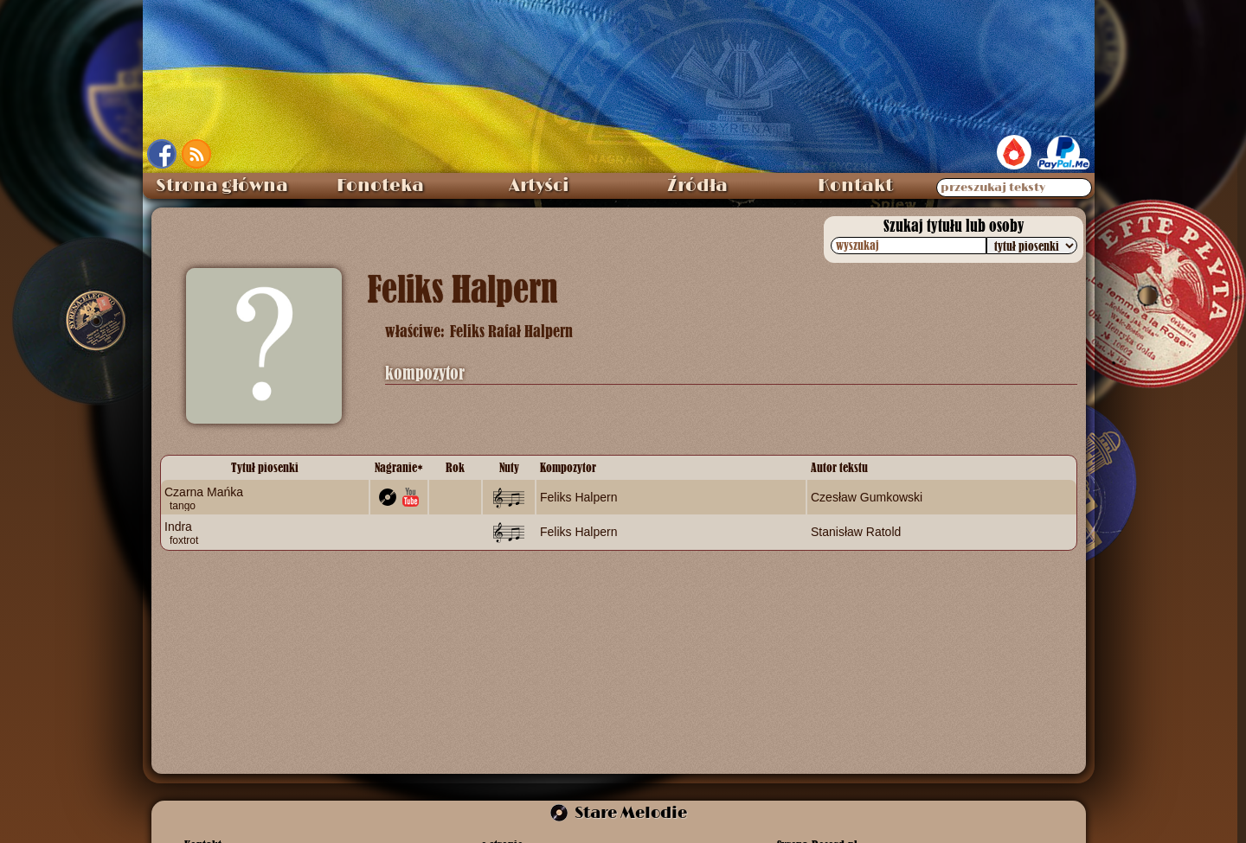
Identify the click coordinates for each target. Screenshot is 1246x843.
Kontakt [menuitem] (855, 186)
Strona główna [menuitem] (222, 186)
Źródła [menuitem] (697, 186)
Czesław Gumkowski (866, 497)
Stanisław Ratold (856, 532)
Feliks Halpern (578, 497)
